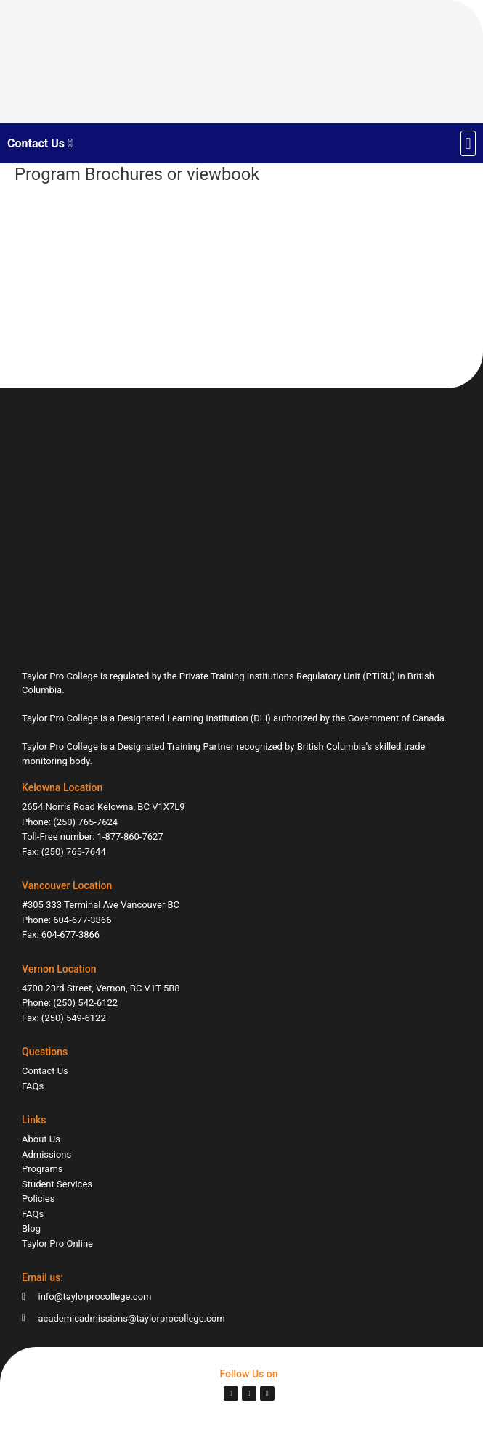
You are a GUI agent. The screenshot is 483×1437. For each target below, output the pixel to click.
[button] (468, 143)
